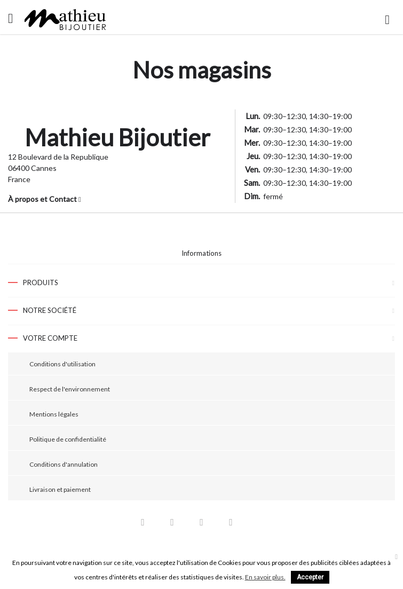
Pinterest (202, 525)
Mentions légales (53, 414)
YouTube (172, 525)
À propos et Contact (44, 198)
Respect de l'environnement (69, 389)
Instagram (231, 525)
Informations (201, 253)
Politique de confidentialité (67, 439)
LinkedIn (260, 525)
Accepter (310, 577)
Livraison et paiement (60, 489)
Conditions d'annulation (63, 464)
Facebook (143, 525)
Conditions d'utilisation (62, 364)
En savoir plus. (265, 577)
